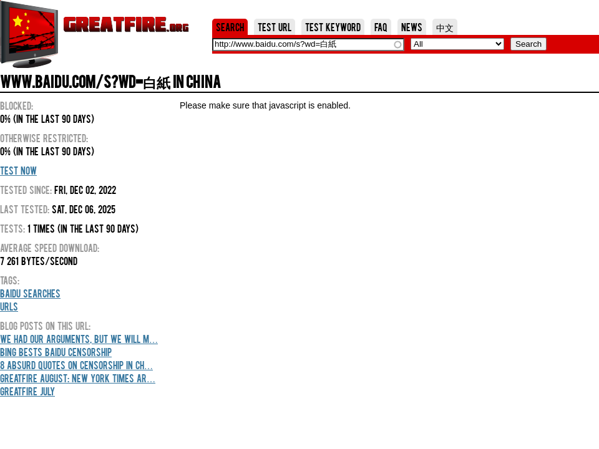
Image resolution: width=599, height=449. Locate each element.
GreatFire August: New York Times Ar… (77, 378)
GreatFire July (27, 391)
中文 (445, 26)
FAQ (380, 26)
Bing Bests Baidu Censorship (56, 351)
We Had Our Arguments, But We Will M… (79, 338)
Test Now (18, 170)
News (411, 26)
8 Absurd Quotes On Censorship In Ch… (76, 364)
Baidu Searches (30, 293)
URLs (9, 306)
